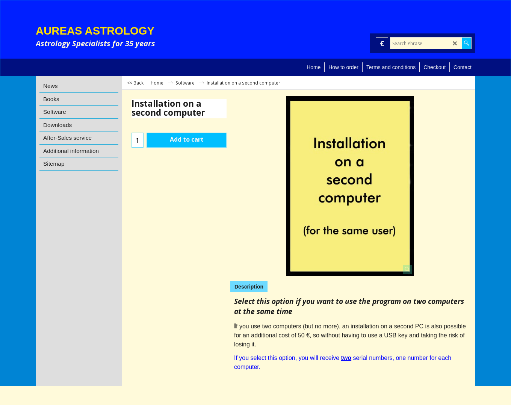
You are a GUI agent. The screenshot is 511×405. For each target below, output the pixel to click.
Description (248, 287)
